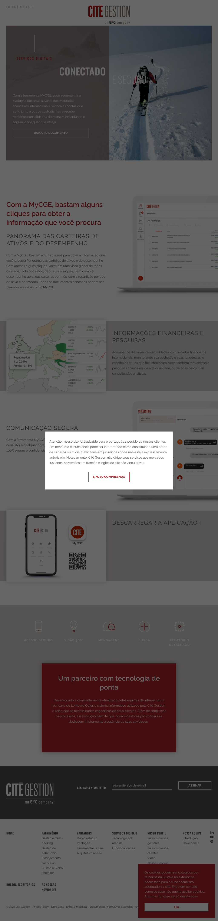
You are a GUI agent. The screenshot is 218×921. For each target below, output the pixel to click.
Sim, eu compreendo (109, 477)
